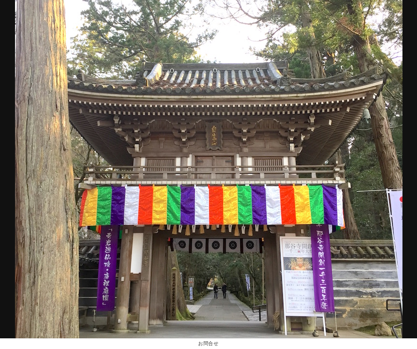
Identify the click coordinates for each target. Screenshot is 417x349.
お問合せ (208, 343)
